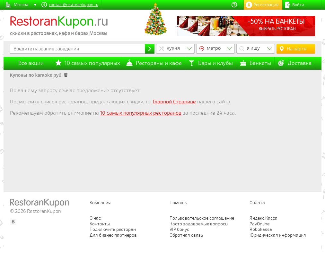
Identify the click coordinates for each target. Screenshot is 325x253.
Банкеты (260, 63)
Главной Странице (174, 102)
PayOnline (259, 224)
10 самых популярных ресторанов (140, 113)
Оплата (257, 202)
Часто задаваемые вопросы (199, 224)
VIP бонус (179, 229)
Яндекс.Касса (263, 218)
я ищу (253, 48)
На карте (296, 49)
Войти (298, 4)
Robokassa (261, 229)
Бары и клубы (215, 63)
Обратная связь (186, 235)
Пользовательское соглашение (202, 218)
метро (214, 48)
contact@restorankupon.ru (73, 4)
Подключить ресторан (113, 229)
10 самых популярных (92, 63)
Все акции (31, 63)
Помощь (178, 202)
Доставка (300, 63)
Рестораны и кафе (159, 63)
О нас (95, 218)
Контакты (100, 224)
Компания (100, 202)
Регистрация (265, 4)
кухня (173, 48)
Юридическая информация (278, 235)
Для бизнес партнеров (113, 235)
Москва (21, 4)
